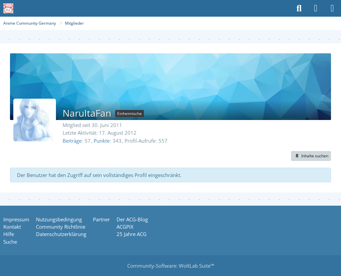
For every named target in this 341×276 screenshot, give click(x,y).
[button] (311, 156)
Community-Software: (170, 265)
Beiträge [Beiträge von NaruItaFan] (72, 140)
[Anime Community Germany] (8, 8)
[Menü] (332, 8)
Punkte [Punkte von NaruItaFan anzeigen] (102, 140)
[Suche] (299, 8)
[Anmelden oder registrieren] (315, 8)
